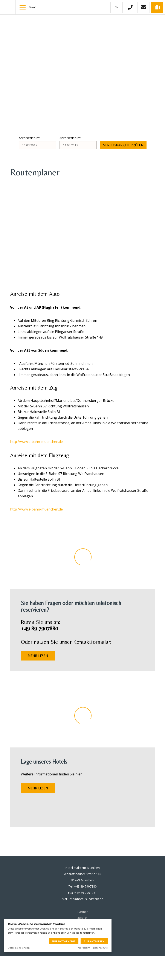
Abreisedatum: (70, 138)
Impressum (83, 947)
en (117, 7)
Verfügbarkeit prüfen (123, 145)
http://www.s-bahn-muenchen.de (36, 441)
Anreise (82, 918)
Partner (82, 912)
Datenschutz (100, 947)
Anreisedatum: (29, 138)
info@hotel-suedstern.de (86, 899)
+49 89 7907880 (85, 886)
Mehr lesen (38, 656)
